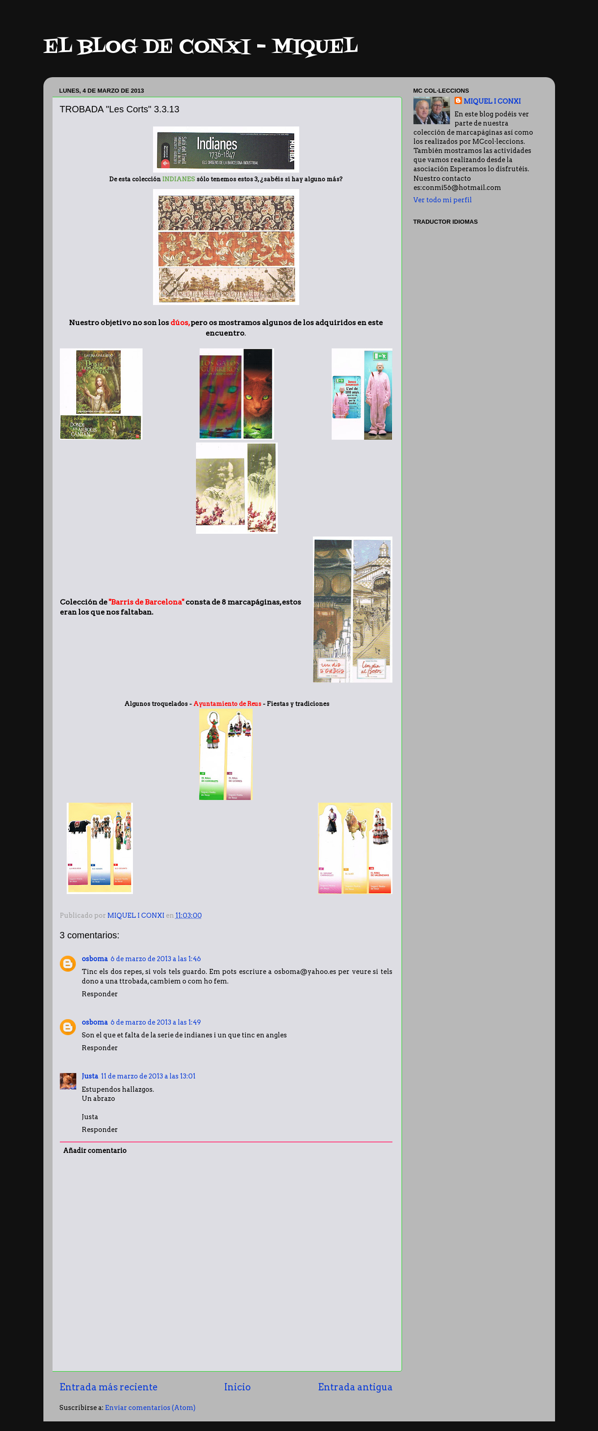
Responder (100, 994)
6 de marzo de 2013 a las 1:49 (156, 1022)
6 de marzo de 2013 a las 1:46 (156, 959)
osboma (95, 959)
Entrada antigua (355, 1387)
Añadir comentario (95, 1151)
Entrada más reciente (108, 1387)
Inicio (237, 1387)
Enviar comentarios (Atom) (150, 1408)
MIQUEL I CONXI (492, 101)
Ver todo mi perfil (442, 200)
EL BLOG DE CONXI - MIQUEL (200, 47)
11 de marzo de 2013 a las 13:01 (148, 1076)
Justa (90, 1076)
